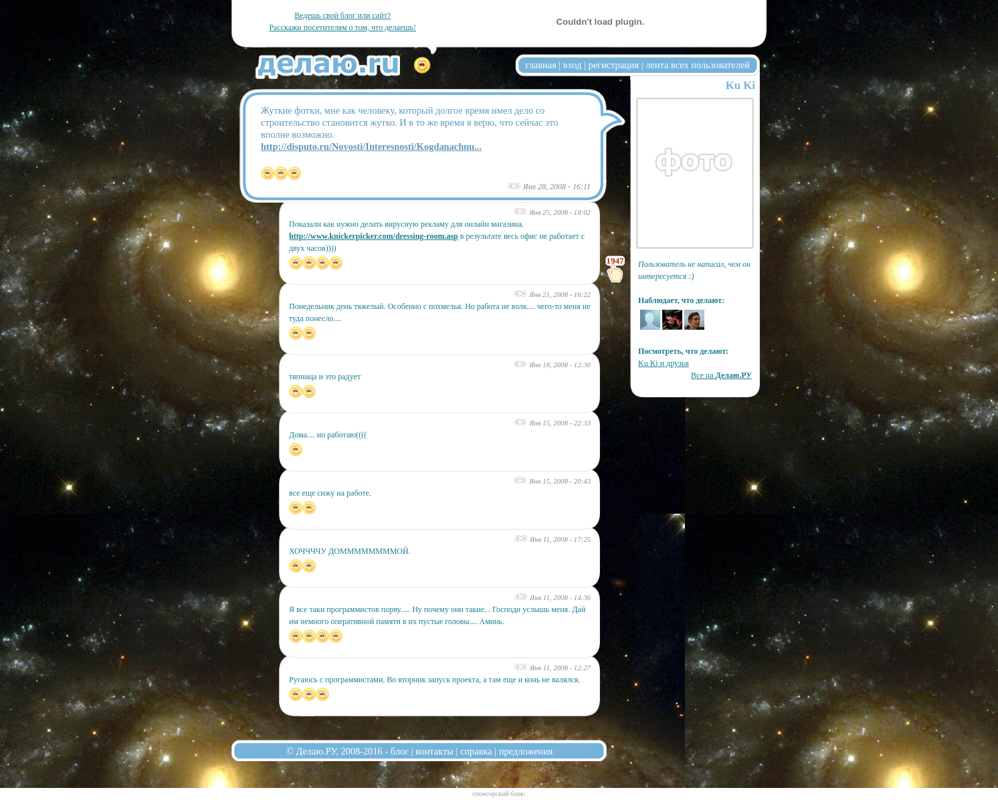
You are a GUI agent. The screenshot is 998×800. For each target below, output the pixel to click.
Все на (721, 375)
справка (476, 751)
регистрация (613, 65)
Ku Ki (740, 85)
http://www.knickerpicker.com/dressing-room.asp (373, 236)
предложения (526, 751)
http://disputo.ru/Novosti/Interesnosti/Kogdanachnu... (371, 146)
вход (572, 65)
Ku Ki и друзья (663, 363)
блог (400, 751)
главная (541, 65)
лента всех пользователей (697, 65)
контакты (434, 751)
